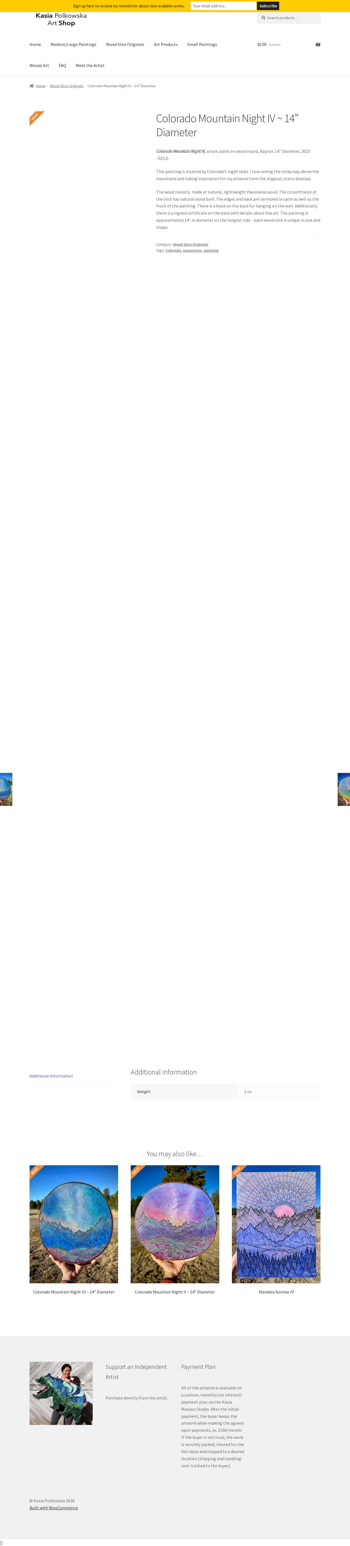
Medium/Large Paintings (74, 44)
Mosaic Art (39, 65)
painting (211, 250)
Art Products (166, 44)
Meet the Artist (90, 65)
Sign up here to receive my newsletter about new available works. (129, 5)
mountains (192, 250)
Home (35, 44)
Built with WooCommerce (54, 1507)
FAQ (62, 65)
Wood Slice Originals (125, 44)
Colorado (173, 250)
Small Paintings (202, 44)
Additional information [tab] (51, 1076)
